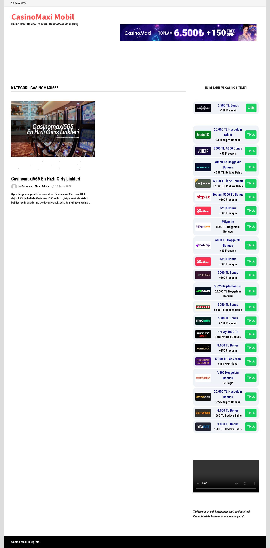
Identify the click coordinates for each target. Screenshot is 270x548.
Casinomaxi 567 (41, 164)
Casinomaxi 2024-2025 (52, 63)
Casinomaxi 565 (70, 160)
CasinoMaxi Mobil (42, 16)
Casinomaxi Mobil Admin (35, 186)
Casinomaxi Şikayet (175, 63)
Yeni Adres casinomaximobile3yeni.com (41, 73)
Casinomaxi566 (49, 168)
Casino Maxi (51, 160)
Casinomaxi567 (69, 168)
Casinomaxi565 (29, 168)
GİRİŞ (251, 108)
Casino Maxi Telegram (25, 542)
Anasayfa (20, 63)
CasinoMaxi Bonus (64, 164)
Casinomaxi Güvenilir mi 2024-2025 (132, 63)
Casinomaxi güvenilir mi (26, 160)
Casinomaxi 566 (20, 164)
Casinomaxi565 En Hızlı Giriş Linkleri (45, 179)
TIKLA (251, 134)
